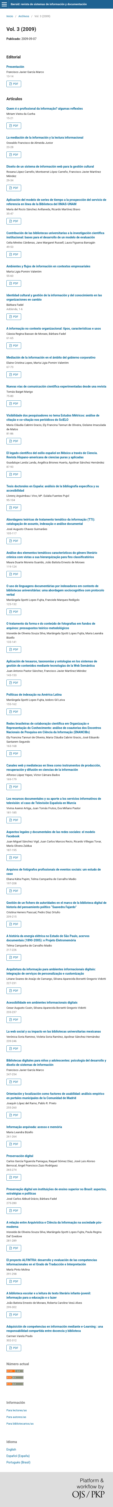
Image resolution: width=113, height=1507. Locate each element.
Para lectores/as (16, 1410)
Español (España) (18, 1456)
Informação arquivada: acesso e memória (34, 1127)
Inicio (9, 16)
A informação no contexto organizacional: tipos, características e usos (53, 328)
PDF (15, 83)
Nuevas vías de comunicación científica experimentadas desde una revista (56, 386)
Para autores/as (16, 1417)
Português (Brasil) (18, 1462)
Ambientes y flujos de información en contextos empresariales (48, 266)
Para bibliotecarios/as (20, 1423)
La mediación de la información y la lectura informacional (44, 137)
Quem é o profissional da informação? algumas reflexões (44, 108)
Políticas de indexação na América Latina (34, 694)
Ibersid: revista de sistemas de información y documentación (49, 4)
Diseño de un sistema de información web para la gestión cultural (50, 166)
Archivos (23, 16)
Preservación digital (19, 1156)
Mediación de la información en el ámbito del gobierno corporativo (50, 357)
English (11, 1449)
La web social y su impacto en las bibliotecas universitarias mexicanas (53, 1031)
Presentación (15, 66)
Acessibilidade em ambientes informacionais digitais (42, 1002)
